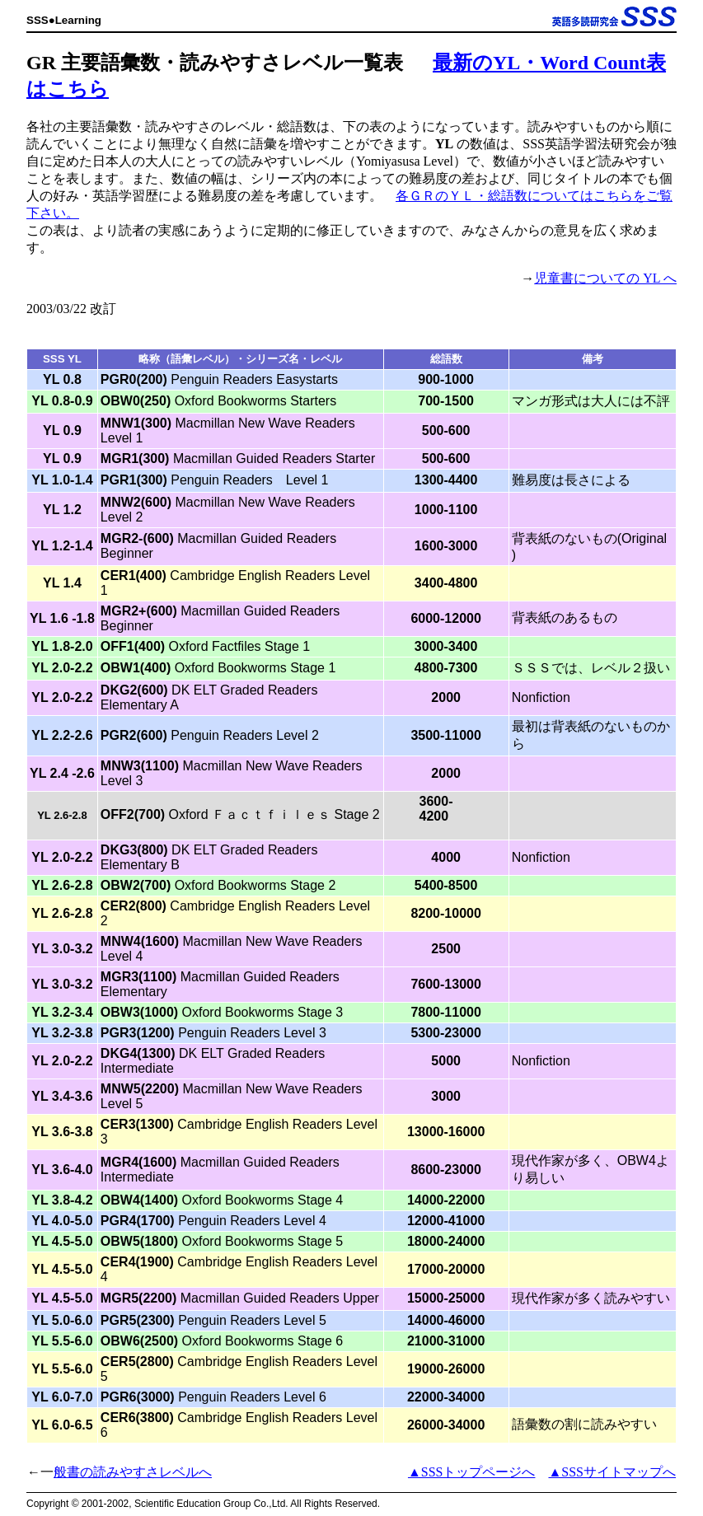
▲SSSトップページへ (472, 1472)
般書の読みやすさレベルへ (133, 1472)
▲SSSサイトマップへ (612, 1472)
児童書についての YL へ (605, 278)
